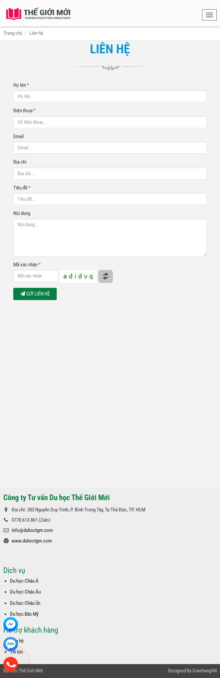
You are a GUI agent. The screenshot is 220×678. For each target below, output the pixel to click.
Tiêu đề (22, 188)
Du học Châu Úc (25, 603)
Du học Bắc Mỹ (24, 614)
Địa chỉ (20, 162)
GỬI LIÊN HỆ (35, 294)
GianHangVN (204, 671)
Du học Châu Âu (25, 592)
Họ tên (21, 85)
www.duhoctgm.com (32, 541)
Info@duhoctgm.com (32, 530)
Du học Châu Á (24, 581)
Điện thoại (24, 111)
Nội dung (21, 213)
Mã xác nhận (26, 265)
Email (18, 136)
